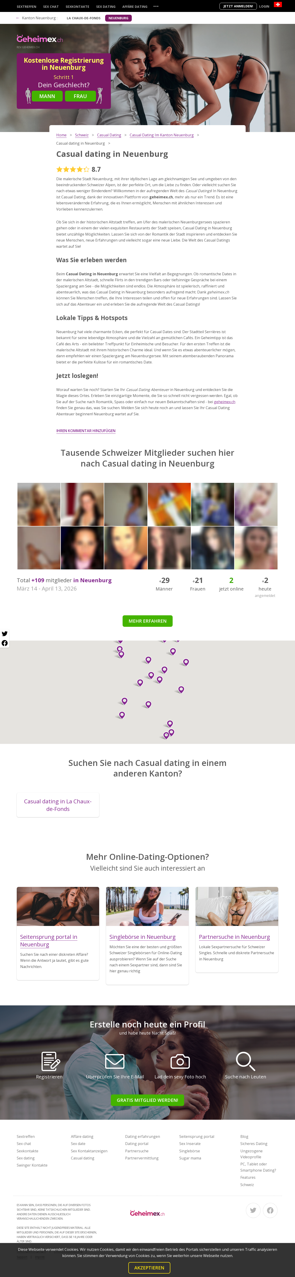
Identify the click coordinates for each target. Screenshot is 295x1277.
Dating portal (136, 1143)
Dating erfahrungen (142, 1136)
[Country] (278, 4)
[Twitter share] (4, 633)
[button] (162, 670)
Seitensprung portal (196, 1136)
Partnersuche (137, 1150)
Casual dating (82, 1158)
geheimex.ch (224, 401)
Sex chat (51, 6)
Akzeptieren (149, 1268)
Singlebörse (189, 1150)
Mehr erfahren (148, 621)
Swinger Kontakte (32, 1165)
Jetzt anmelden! (238, 6)
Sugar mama (190, 1158)
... (156, 6)
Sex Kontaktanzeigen (89, 1150)
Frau (80, 96)
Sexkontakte (77, 6)
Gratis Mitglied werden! (147, 1100)
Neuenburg (118, 18)
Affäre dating (134, 6)
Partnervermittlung (142, 1158)
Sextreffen (26, 6)
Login (264, 6)
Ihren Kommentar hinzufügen (85, 430)
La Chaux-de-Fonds (84, 18)
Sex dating (105, 6)
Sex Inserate (190, 1143)
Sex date (78, 1143)
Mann (47, 96)
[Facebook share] (4, 643)
